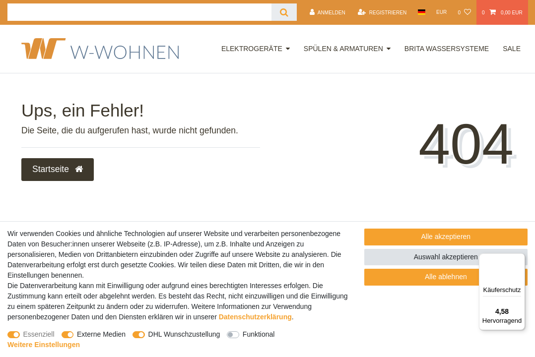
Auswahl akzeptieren (446, 257)
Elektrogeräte (251, 49)
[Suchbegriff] (139, 12)
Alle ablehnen (446, 277)
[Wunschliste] (464, 12)
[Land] (421, 12)
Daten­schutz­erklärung (255, 317)
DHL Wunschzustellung (184, 334)
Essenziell (39, 334)
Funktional (259, 334)
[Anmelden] (327, 12)
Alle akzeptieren (446, 236)
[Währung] (442, 12)
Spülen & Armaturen (343, 49)
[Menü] (519, 259)
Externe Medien (101, 334)
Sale (512, 49)
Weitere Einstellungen (43, 345)
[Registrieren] (382, 12)
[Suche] (284, 12)
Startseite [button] (57, 169)
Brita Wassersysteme (446, 49)
